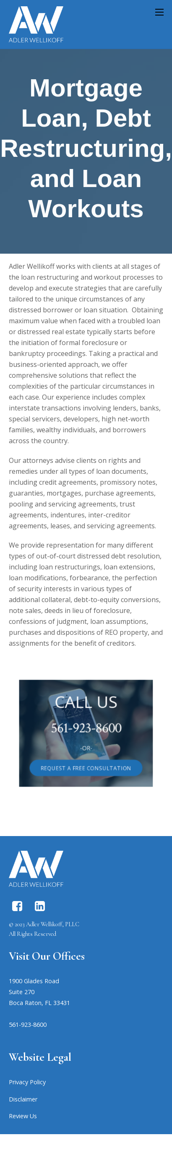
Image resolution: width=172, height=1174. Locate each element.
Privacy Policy (27, 1082)
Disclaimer (23, 1099)
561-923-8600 (86, 729)
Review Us (23, 1116)
